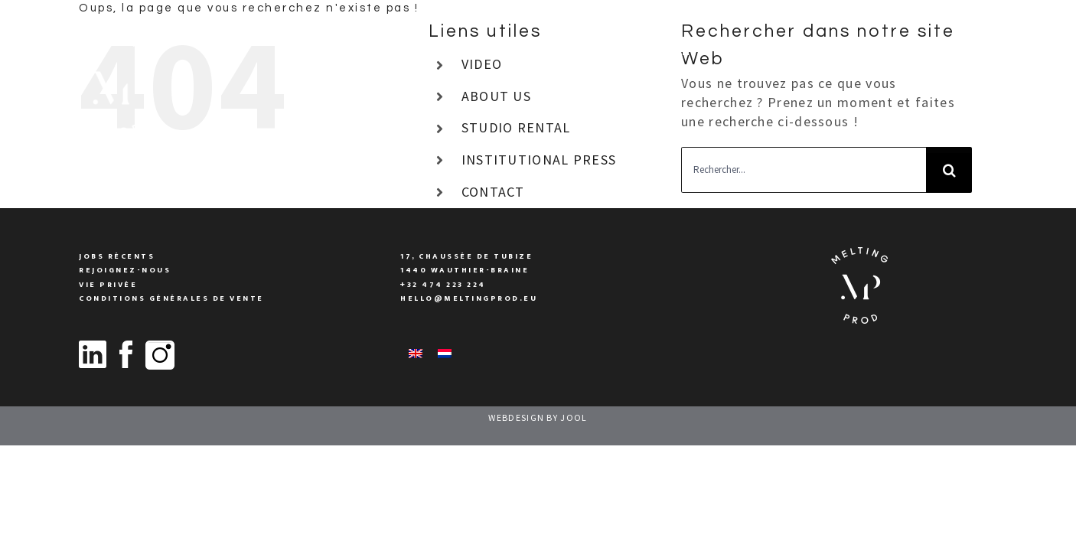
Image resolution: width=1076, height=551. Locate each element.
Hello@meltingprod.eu (468, 298)
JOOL (573, 417)
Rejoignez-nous (125, 270)
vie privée (108, 285)
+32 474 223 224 (443, 285)
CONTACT (493, 192)
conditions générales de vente (171, 298)
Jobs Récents (117, 256)
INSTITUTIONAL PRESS (539, 159)
